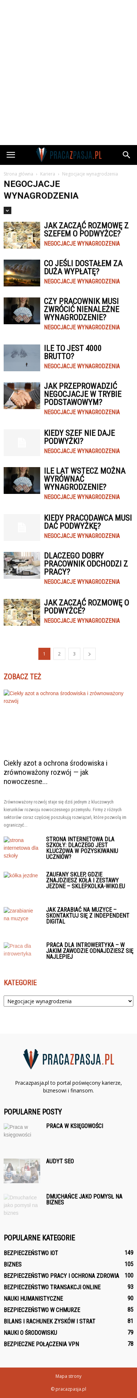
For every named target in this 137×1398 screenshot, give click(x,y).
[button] (127, 155)
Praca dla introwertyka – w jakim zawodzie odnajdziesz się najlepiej (89, 951)
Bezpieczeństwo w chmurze (42, 1310)
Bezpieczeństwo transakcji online (52, 1287)
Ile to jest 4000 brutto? (73, 352)
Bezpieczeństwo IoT (31, 1253)
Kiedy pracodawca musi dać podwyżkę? (88, 522)
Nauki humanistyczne (33, 1298)
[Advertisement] (68, 72)
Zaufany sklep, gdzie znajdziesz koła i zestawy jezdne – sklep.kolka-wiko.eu (85, 880)
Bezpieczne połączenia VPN (41, 1344)
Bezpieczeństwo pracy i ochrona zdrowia (61, 1275)
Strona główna (18, 174)
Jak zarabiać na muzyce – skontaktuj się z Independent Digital (87, 915)
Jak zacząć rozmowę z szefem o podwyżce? (86, 229)
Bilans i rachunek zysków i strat (49, 1321)
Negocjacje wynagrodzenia (82, 244)
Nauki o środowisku (30, 1332)
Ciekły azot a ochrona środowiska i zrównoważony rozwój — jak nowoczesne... (55, 772)
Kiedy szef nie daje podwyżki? (79, 437)
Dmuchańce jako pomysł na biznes (84, 1199)
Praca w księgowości (74, 1126)
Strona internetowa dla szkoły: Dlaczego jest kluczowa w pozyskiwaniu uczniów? (82, 848)
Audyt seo (60, 1161)
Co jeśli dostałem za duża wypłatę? (83, 267)
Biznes (13, 1264)
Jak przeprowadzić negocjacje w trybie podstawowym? (82, 394)
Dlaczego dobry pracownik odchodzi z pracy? (86, 564)
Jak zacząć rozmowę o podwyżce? (86, 606)
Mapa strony (68, 1376)
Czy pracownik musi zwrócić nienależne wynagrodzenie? (81, 309)
